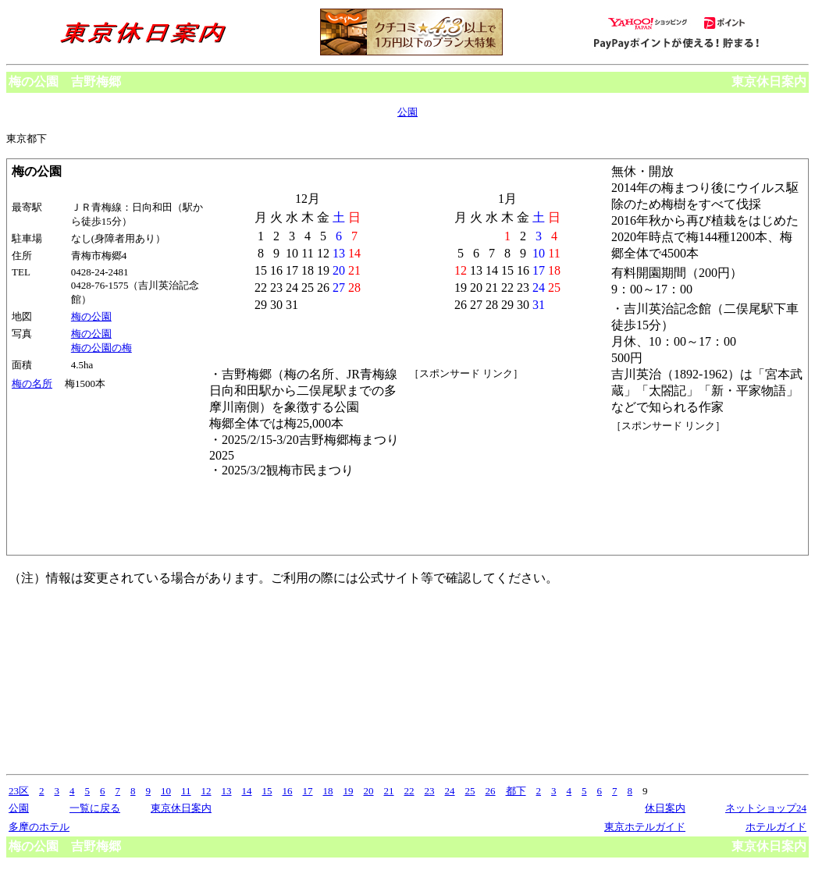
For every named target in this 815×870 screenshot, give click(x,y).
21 (389, 791)
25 (470, 791)
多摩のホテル (39, 827)
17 (308, 791)
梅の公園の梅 (101, 347)
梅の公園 (91, 316)
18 (328, 791)
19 (348, 791)
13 (227, 791)
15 (267, 791)
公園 (407, 112)
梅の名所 (32, 383)
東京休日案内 (768, 81)
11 (186, 791)
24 (450, 791)
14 (247, 791)
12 (206, 791)
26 (491, 791)
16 (288, 791)
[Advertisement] (681, 491)
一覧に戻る (94, 808)
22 (409, 791)
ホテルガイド (776, 827)
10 (166, 791)
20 (369, 791)
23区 (19, 791)
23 (430, 791)
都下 (516, 791)
